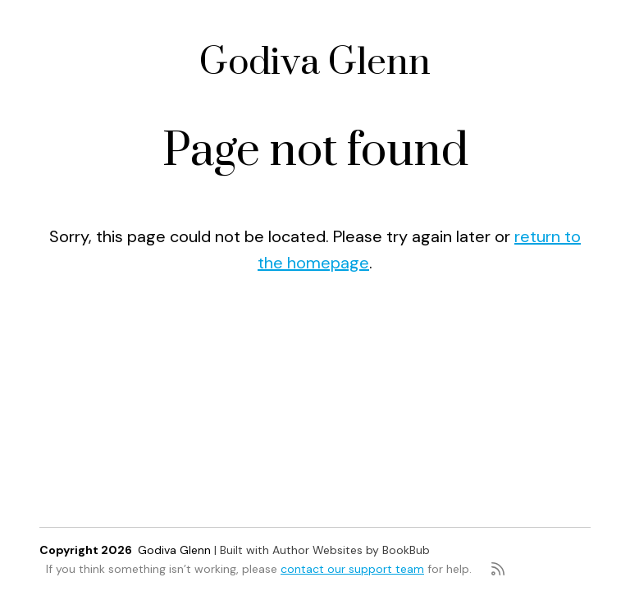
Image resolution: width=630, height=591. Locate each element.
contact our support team (352, 568)
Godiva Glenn (315, 62)
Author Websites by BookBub (351, 550)
